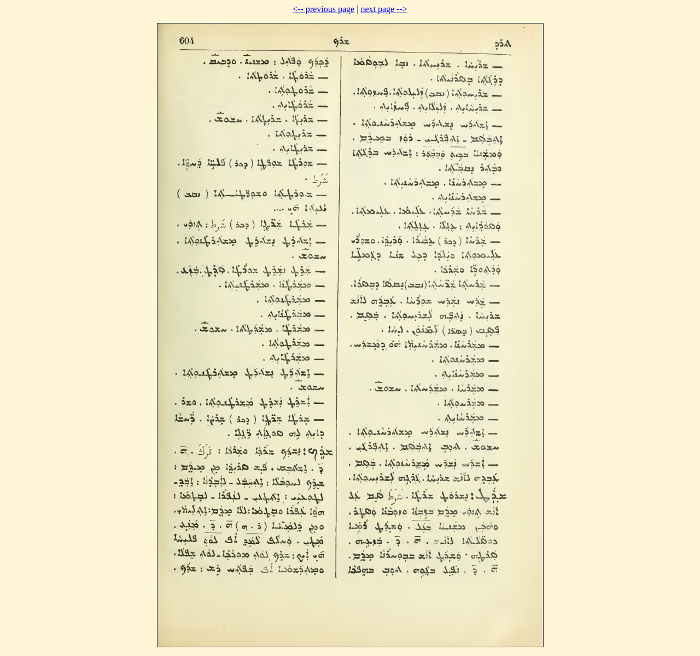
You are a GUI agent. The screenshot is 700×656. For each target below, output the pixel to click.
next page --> (383, 9)
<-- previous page (323, 9)
